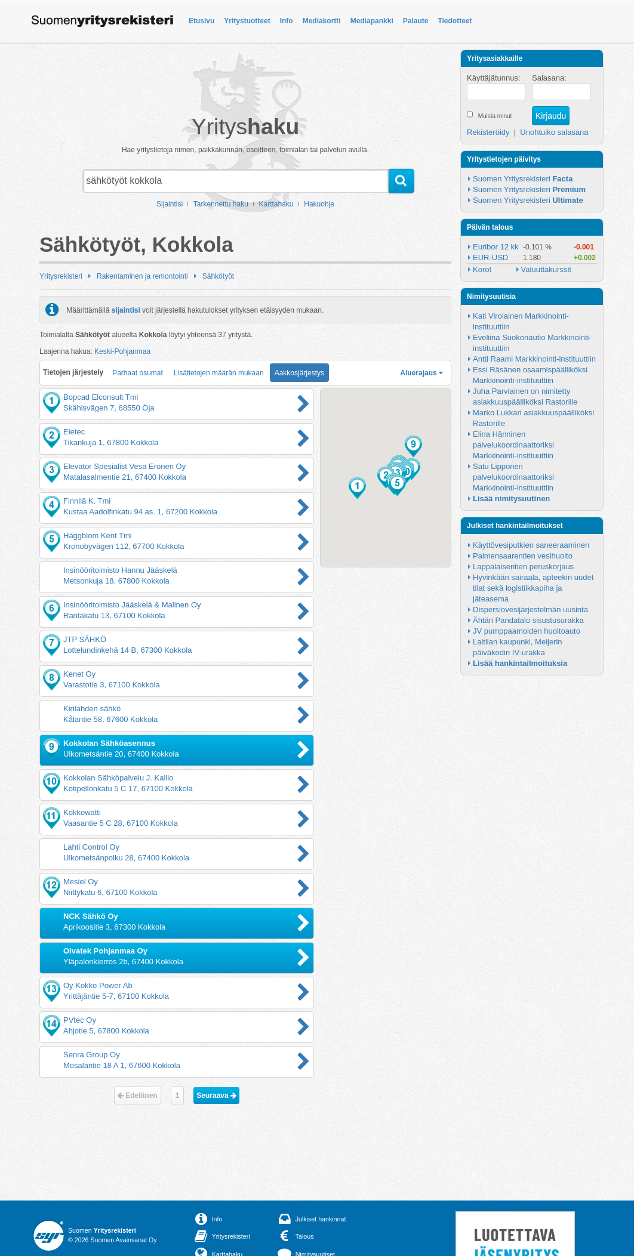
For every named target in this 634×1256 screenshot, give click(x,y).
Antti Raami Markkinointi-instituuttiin (534, 358)
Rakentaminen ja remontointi (142, 276)
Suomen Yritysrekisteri (523, 178)
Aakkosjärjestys (299, 373)
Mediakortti (322, 21)
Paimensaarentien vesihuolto (523, 555)
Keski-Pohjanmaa (122, 351)
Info (286, 21)
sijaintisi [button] (126, 309)
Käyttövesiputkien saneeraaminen (531, 545)
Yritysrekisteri (60, 276)
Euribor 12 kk (496, 246)
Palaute (416, 21)
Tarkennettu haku (220, 204)
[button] (357, 488)
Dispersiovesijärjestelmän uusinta (530, 609)
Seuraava (216, 1095)
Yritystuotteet (247, 21)
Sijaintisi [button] (169, 204)
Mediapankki (371, 21)
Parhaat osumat (137, 373)
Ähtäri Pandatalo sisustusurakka (528, 620)
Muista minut (495, 116)
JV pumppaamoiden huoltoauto (526, 631)
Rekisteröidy (488, 132)
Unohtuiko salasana (554, 132)
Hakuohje (319, 204)
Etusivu (201, 21)
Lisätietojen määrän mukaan (219, 373)
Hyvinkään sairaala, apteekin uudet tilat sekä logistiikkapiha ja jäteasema (534, 588)
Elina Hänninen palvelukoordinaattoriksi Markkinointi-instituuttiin (514, 445)
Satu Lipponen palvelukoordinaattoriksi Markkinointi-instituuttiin (514, 477)
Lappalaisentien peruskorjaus (523, 566)
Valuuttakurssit (546, 269)
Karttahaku (276, 204)
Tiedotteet (455, 21)
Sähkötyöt (218, 276)
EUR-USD (490, 257)
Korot (482, 269)
